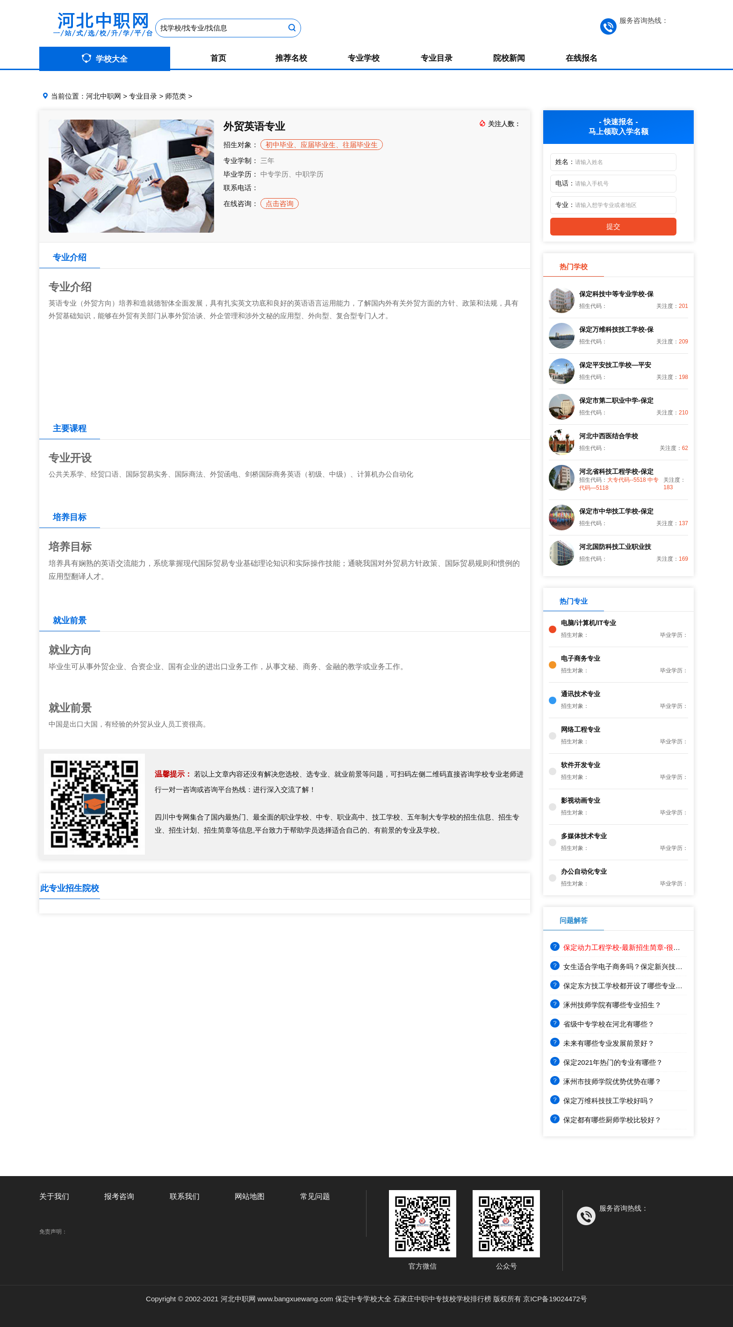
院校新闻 (509, 58)
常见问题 (315, 1196)
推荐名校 (291, 58)
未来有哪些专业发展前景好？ (602, 1043)
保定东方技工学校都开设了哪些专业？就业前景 (630, 986)
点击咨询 (280, 203)
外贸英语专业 (254, 126)
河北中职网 (103, 96)
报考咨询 (119, 1196)
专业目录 (437, 58)
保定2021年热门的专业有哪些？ (606, 1062)
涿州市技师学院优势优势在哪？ (605, 1081)
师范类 (175, 96)
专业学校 (364, 58)
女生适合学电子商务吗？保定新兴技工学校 (623, 966)
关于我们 (54, 1196)
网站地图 (250, 1196)
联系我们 (185, 1196)
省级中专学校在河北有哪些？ (602, 1024)
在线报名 (581, 58)
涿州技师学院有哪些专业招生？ (605, 1005)
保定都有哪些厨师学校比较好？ (605, 1120)
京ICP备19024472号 (555, 1299)
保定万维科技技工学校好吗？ (602, 1101)
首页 (218, 58)
